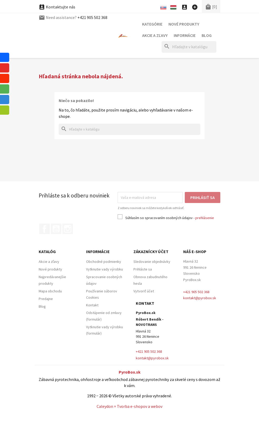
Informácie (185, 35)
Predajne (46, 298)
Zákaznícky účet (150, 251)
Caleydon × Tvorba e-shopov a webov (129, 406)
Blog (207, 35)
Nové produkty (183, 24)
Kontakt (92, 305)
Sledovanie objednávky (151, 261)
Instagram (67, 229)
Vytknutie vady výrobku (104, 269)
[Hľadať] (189, 46)
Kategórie (152, 24)
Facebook (44, 229)
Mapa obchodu (50, 291)
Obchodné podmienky (103, 261)
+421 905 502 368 (92, 6)
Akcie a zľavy (155, 35)
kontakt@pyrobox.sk (199, 298)
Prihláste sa (142, 269)
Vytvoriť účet (143, 291)
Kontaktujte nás (57, 17)
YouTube (56, 229)
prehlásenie (204, 217)
